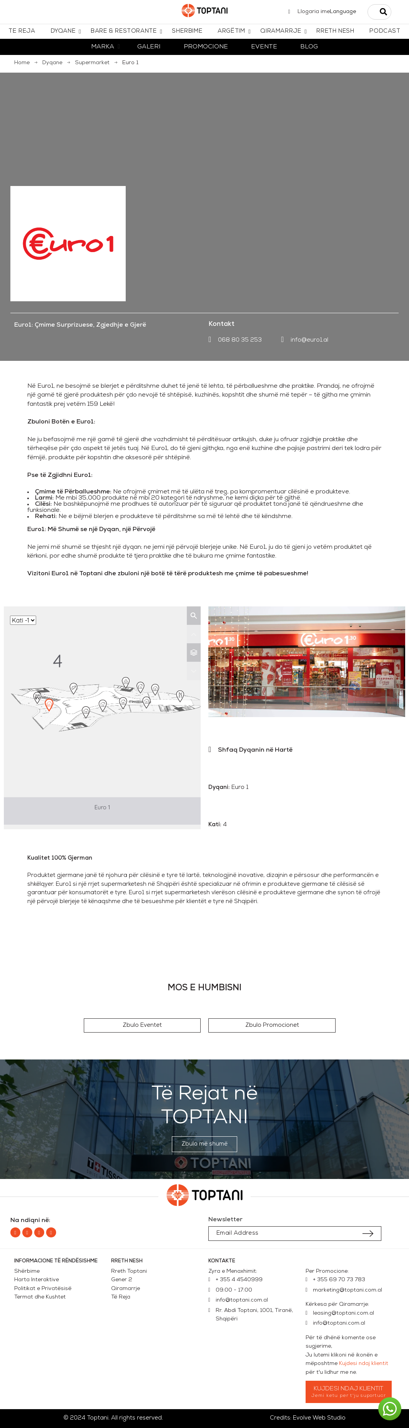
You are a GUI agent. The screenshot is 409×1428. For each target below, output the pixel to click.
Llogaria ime (314, 12)
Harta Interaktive (36, 1280)
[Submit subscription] (368, 1233)
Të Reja (120, 1297)
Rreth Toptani (129, 1271)
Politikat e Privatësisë (42, 1289)
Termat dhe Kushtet (40, 1297)
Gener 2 (123, 1280)
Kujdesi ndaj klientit (363, 1364)
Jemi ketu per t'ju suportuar (348, 1395)
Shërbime (27, 1271)
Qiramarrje (125, 1289)
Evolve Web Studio (319, 1418)
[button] (142, 1025)
